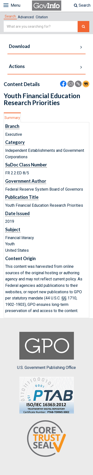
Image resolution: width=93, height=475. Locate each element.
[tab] (10, 16)
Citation (42, 17)
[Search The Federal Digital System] (83, 26)
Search (82, 5)
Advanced (26, 17)
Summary (12, 118)
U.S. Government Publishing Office (46, 351)
